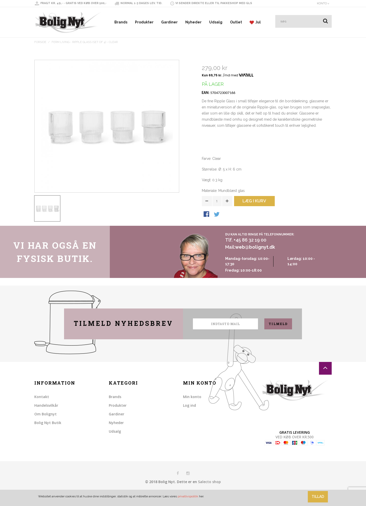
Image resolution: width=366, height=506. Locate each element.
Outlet (236, 22)
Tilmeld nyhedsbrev (123, 335)
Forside (40, 42)
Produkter (144, 22)
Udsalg (215, 22)
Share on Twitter (217, 233)
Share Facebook (207, 233)
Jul (255, 22)
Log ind (189, 417)
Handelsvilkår (46, 417)
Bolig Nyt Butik (47, 434)
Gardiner (169, 22)
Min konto (192, 408)
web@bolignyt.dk (255, 259)
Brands (120, 22)
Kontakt (41, 408)
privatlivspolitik (188, 496)
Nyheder (193, 22)
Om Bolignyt (45, 426)
